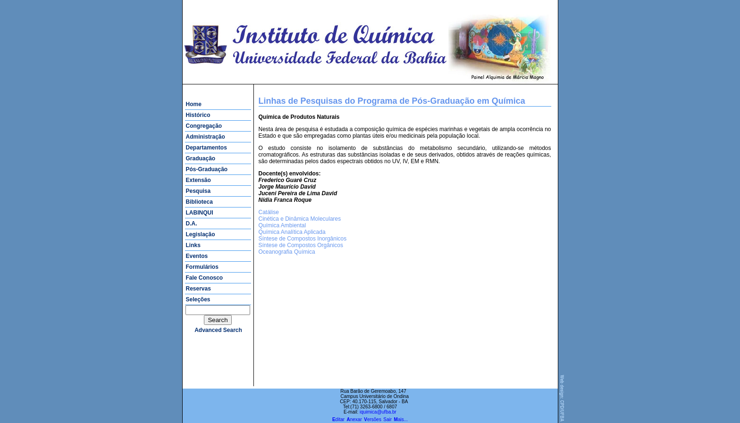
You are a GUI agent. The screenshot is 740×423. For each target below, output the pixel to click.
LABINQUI (199, 212)
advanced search (218, 330)
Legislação (200, 234)
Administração (205, 136)
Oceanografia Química (287, 252)
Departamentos (206, 147)
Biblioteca (199, 202)
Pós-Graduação (207, 169)
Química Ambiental (282, 225)
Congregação (204, 126)
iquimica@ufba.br (378, 412)
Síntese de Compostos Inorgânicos (303, 238)
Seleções (198, 299)
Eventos (197, 256)
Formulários (202, 267)
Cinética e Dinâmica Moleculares (300, 219)
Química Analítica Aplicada (292, 232)
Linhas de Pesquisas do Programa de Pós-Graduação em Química (392, 101)
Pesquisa (198, 191)
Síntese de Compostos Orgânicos (301, 245)
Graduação (201, 158)
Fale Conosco (204, 277)
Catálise (269, 212)
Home (194, 104)
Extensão (198, 180)
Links (193, 245)
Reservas (198, 288)
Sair (387, 419)
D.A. (191, 223)
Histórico (198, 115)
